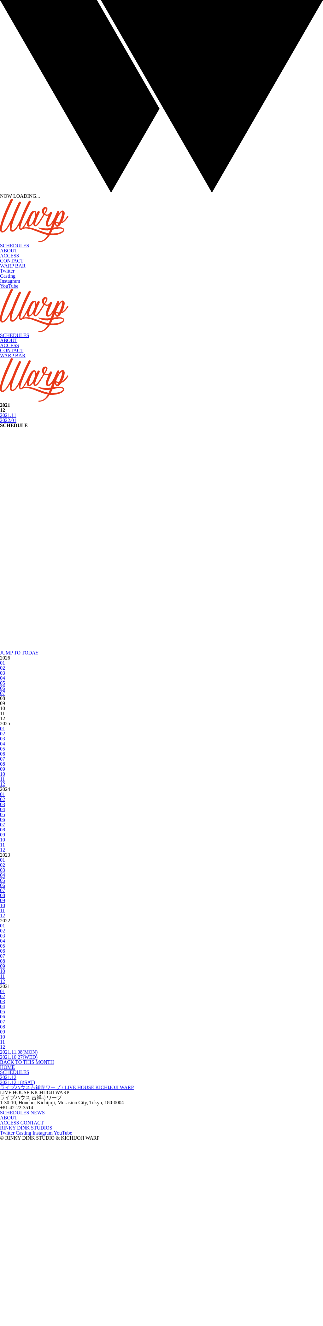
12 (2, 969)
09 (2, 954)
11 (2, 964)
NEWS (37, 1298)
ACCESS (9, 255)
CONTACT (11, 260)
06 (2, 873)
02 (2, 853)
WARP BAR (13, 265)
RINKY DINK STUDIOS (26, 1313)
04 (2, 863)
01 (2, 848)
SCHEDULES (14, 245)
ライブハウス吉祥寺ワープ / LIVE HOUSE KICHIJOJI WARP (67, 1272)
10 (2, 959)
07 (2, 878)
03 (2, 858)
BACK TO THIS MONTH (27, 1247)
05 (2, 868)
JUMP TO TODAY (19, 838)
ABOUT (8, 250)
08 (2, 949)
